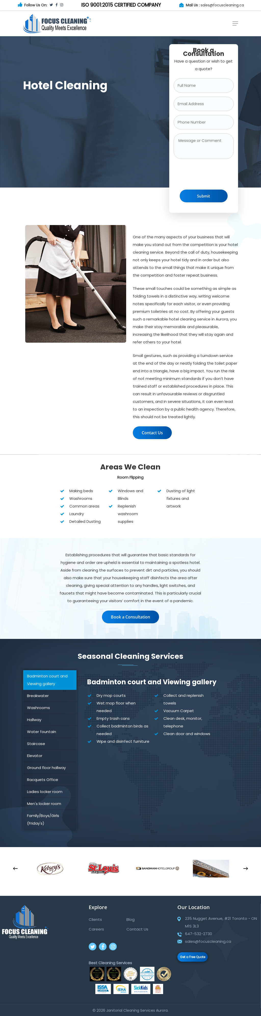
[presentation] (212, 175)
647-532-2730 (198, 933)
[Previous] (15, 868)
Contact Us (137, 929)
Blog (130, 919)
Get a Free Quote (192, 957)
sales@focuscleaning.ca (222, 5)
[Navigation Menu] (235, 23)
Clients (95, 919)
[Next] (246, 868)
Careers (96, 929)
